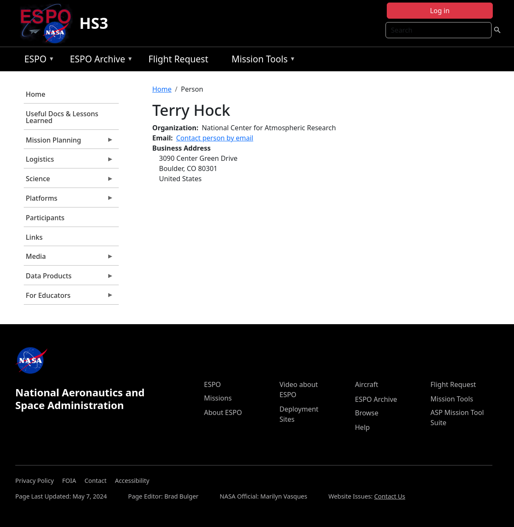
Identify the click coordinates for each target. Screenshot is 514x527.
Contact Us (389, 496)
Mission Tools (261, 60)
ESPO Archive (99, 60)
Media (69, 258)
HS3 (93, 23)
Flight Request (178, 59)
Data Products (69, 278)
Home (35, 94)
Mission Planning (69, 142)
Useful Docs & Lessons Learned (62, 117)
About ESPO (223, 412)
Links (34, 237)
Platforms (69, 200)
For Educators (69, 297)
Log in (440, 10)
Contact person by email (214, 138)
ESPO (37, 60)
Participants (45, 217)
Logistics (69, 161)
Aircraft (366, 384)
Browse (366, 413)
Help (362, 427)
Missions (218, 398)
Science (69, 181)
